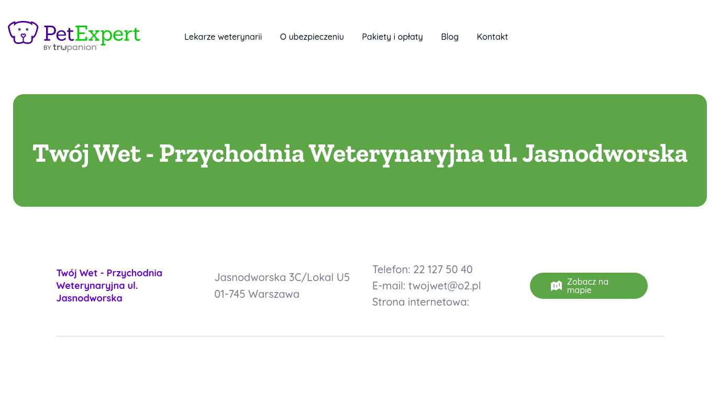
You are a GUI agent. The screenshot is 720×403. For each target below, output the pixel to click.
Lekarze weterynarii (223, 36)
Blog (450, 36)
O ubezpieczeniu (312, 36)
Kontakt (492, 36)
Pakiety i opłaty (392, 36)
